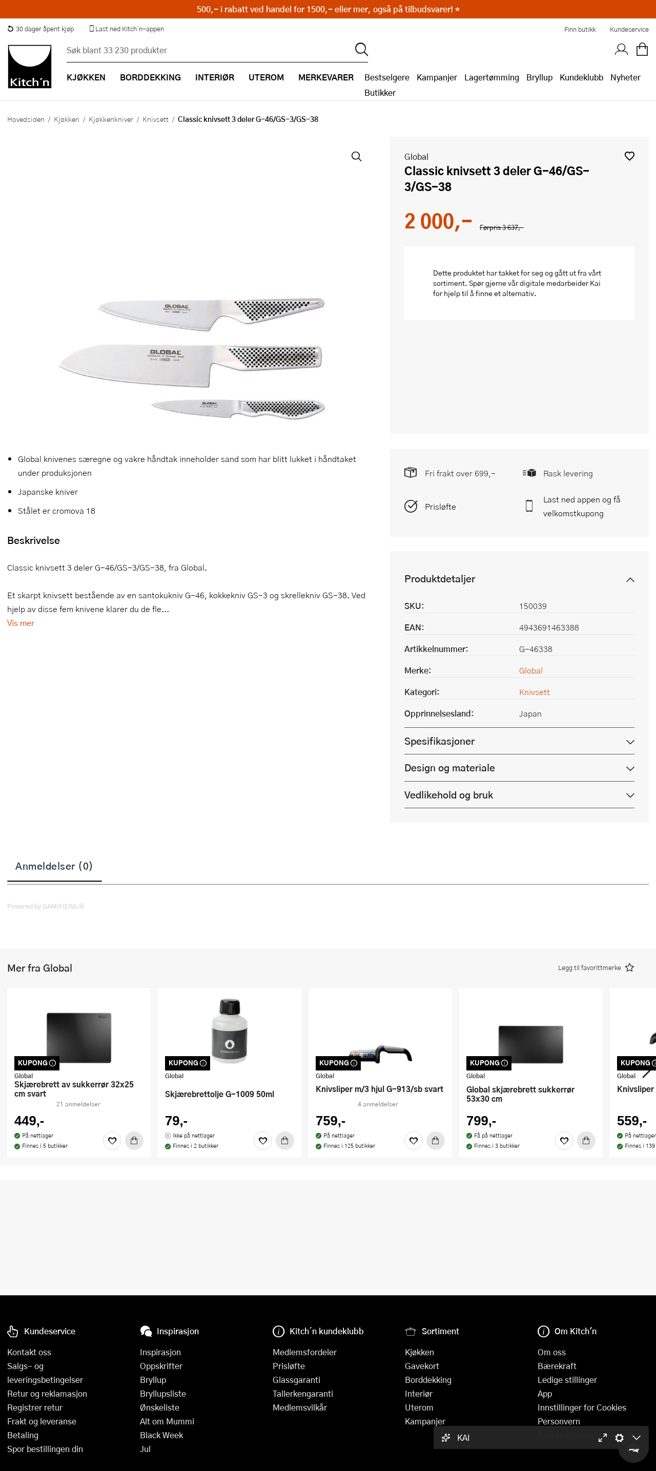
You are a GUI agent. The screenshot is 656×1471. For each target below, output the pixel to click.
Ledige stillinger (567, 1379)
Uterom (419, 1407)
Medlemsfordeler (305, 1352)
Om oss (552, 1352)
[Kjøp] (134, 1140)
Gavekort (422, 1366)
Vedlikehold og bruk (448, 794)
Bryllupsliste (163, 1393)
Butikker (380, 92)
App (545, 1393)
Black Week (161, 1435)
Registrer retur (35, 1407)
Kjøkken (66, 118)
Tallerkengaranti (303, 1393)
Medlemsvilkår (300, 1407)
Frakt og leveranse (41, 1421)
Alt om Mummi (167, 1421)
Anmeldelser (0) (54, 865)
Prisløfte (440, 506)
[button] (629, 156)
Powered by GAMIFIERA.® (46, 906)
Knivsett (155, 118)
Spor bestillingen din (45, 1449)
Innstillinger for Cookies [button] (582, 1407)
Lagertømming (491, 77)
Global (416, 156)
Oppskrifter (161, 1366)
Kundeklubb (581, 77)
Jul (145, 1449)
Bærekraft (557, 1366)
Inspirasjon (160, 1352)
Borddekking (428, 1379)
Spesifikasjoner (439, 740)
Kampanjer (437, 77)
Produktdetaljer (439, 578)
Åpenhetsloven (565, 1435)
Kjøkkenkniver (111, 118)
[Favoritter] (112, 1140)
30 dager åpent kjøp (40, 28)
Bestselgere (386, 77)
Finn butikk (580, 29)
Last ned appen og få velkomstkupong (582, 506)
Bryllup (539, 77)
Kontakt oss (29, 1352)
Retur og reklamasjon (47, 1393)
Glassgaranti (296, 1379)
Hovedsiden (26, 118)
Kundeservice (629, 29)
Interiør (419, 1393)
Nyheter (625, 77)
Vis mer (20, 622)
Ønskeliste (159, 1407)
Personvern (559, 1421)
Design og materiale (449, 767)
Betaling (22, 1435)
